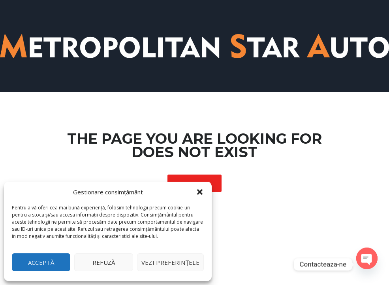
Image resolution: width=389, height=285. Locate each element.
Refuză (103, 262)
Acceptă (41, 262)
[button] (200, 192)
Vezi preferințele (170, 262)
